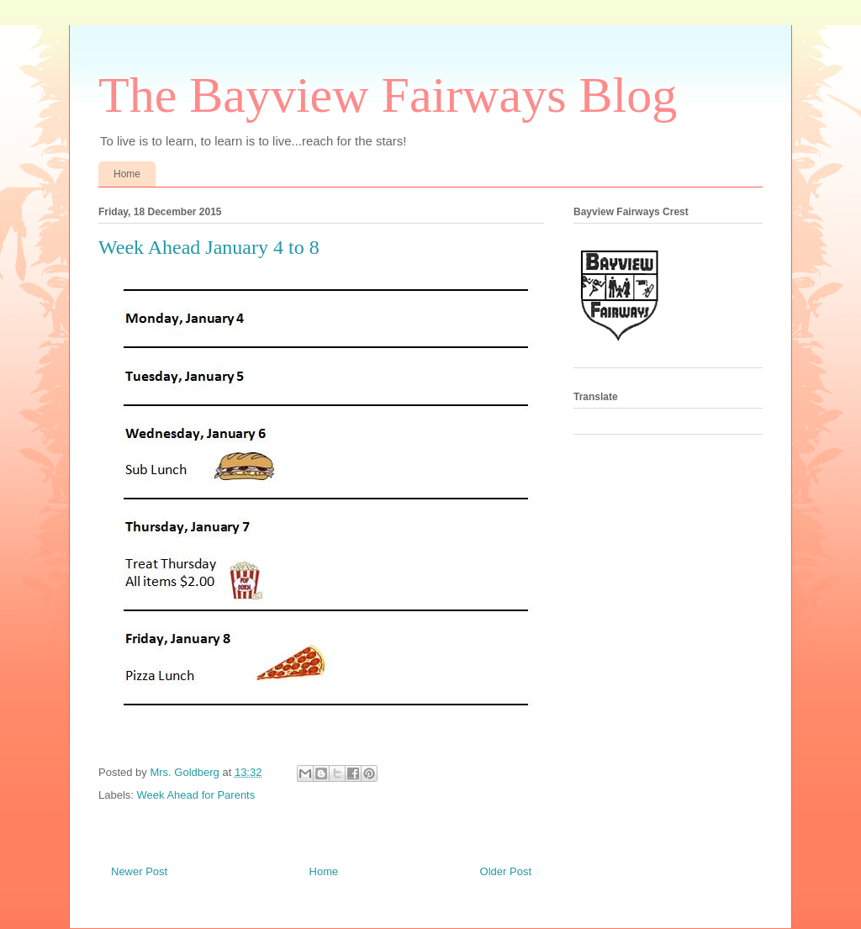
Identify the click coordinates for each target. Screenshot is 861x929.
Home (127, 174)
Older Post (505, 871)
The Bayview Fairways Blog (387, 95)
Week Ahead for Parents (196, 795)
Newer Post (139, 871)
